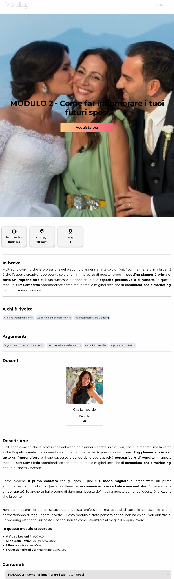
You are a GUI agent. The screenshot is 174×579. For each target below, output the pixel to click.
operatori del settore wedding (92, 317)
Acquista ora (87, 127)
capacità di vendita (95, 345)
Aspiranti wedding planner (18, 317)
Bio (84, 420)
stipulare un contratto (122, 345)
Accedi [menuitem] (161, 7)
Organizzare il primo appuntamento (24, 345)
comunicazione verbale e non (64, 345)
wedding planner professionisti (54, 317)
